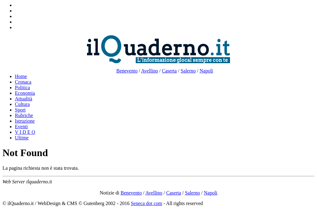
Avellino (149, 70)
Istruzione (25, 121)
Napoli (206, 70)
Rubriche (24, 115)
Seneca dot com (146, 203)
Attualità (23, 98)
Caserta (169, 70)
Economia (25, 93)
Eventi (21, 126)
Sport (20, 109)
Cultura (22, 104)
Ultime (21, 137)
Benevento (126, 70)
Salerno (188, 70)
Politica (22, 87)
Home (21, 76)
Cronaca (23, 82)
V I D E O (25, 132)
